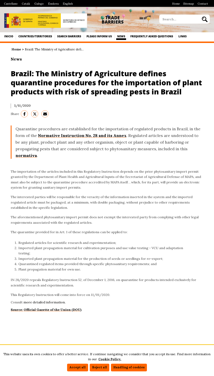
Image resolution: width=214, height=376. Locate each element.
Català (26, 3)
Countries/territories (35, 36)
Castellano (11, 3)
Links (182, 36)
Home (176, 3)
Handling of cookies (129, 367)
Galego (39, 3)
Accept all (77, 367)
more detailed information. (44, 302)
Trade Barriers (113, 20)
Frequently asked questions (151, 36)
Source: (17, 310)
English (68, 3)
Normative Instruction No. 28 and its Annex (82, 135)
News (121, 36)
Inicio (8, 36)
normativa (26, 155)
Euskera (53, 3)
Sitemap (188, 3)
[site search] (179, 19)
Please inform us (99, 36)
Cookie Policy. (109, 359)
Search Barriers (69, 36)
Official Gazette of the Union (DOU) (52, 310)
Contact (203, 3)
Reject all (99, 367)
